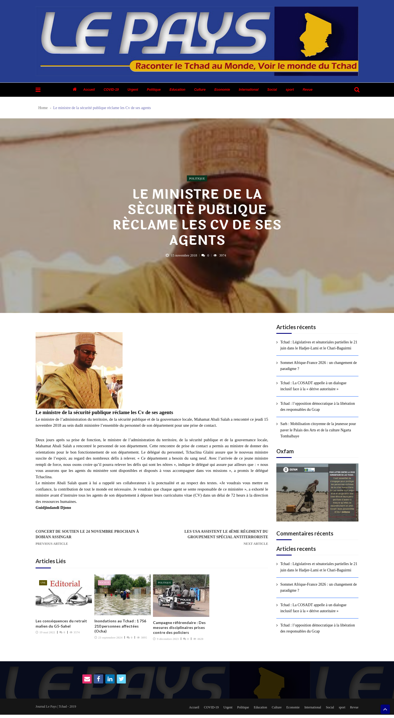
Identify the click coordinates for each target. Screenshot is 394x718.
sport (290, 90)
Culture (199, 90)
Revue (307, 90)
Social (272, 90)
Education (177, 90)
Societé (105, 584)
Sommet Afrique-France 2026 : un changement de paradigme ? (318, 366)
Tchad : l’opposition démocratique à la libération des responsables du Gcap (317, 406)
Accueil (89, 90)
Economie (222, 90)
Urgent (133, 90)
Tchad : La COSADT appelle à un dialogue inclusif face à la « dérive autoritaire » (313, 386)
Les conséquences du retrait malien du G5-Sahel (61, 625)
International (249, 90)
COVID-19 (111, 90)
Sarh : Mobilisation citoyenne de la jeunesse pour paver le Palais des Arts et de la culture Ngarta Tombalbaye (318, 430)
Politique (154, 90)
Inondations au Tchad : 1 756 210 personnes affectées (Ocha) (120, 627)
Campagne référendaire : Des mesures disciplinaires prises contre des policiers (179, 629)
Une (43, 584)
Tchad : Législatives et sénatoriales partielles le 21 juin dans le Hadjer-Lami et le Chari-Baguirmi (318, 345)
